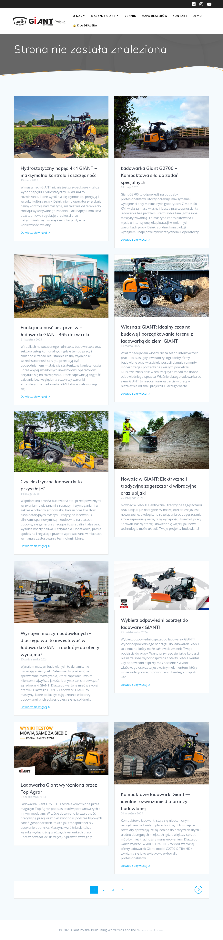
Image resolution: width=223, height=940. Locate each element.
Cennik (130, 16)
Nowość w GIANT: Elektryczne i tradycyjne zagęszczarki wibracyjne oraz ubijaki (161, 487)
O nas (77, 16)
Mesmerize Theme (150, 930)
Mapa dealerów (154, 16)
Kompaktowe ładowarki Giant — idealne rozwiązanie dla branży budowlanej (157, 803)
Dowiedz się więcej (34, 233)
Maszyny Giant (103, 16)
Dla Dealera (85, 25)
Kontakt (180, 16)
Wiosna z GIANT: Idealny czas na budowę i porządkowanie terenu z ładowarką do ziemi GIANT (159, 334)
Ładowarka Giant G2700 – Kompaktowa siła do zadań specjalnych (151, 175)
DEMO (197, 16)
